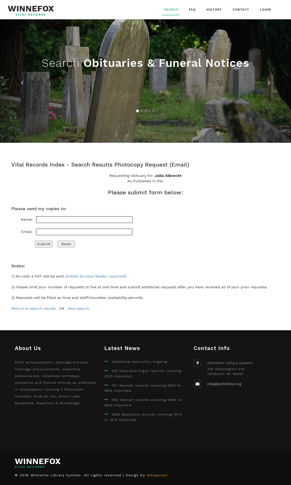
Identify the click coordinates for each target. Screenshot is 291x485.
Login (265, 9)
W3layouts (157, 475)
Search (171, 9)
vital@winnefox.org (224, 384)
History (214, 9)
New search (78, 308)
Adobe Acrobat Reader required (96, 276)
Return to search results (33, 308)
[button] (22, 81)
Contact (241, 9)
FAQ (192, 9)
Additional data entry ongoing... (141, 361)
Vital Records (31, 14)
